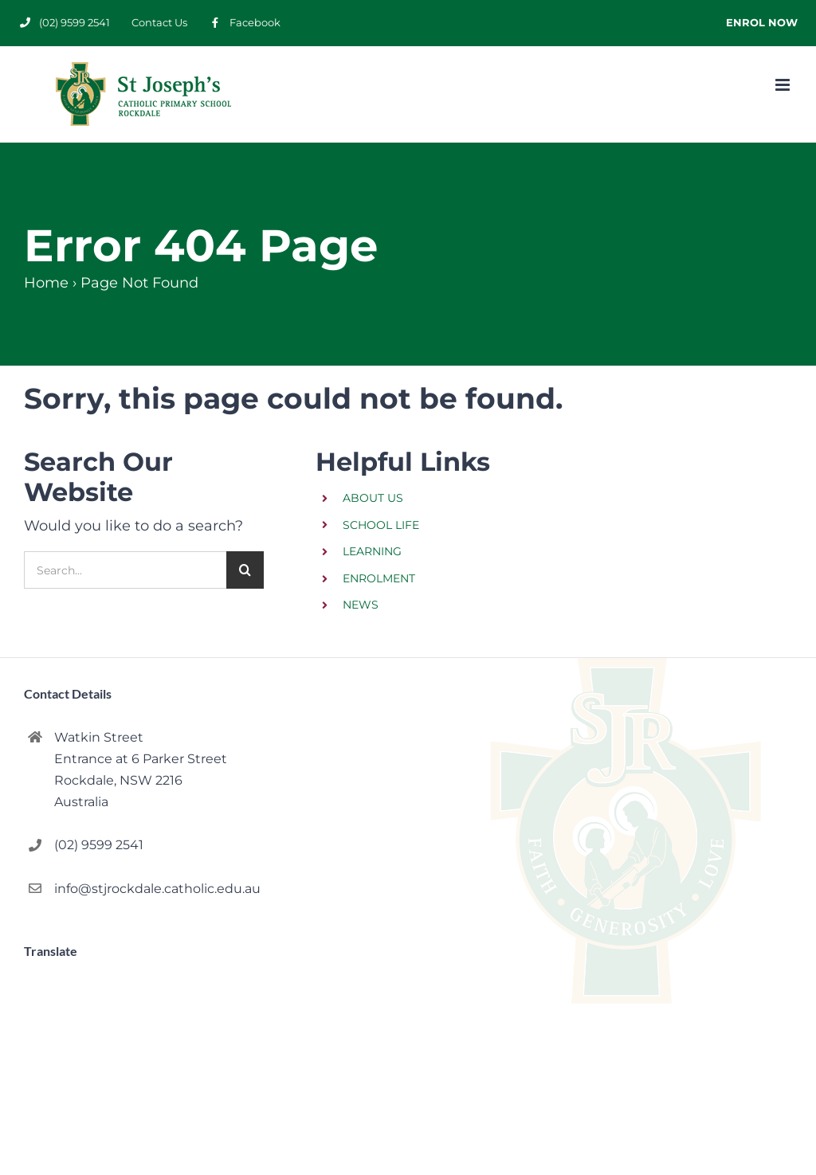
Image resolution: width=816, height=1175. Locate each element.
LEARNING (372, 551)
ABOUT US (373, 498)
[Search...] (125, 570)
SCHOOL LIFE (381, 525)
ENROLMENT (379, 578)
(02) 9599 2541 (98, 844)
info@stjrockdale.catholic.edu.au (157, 888)
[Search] (245, 570)
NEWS (361, 604)
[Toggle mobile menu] (783, 84)
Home (46, 283)
